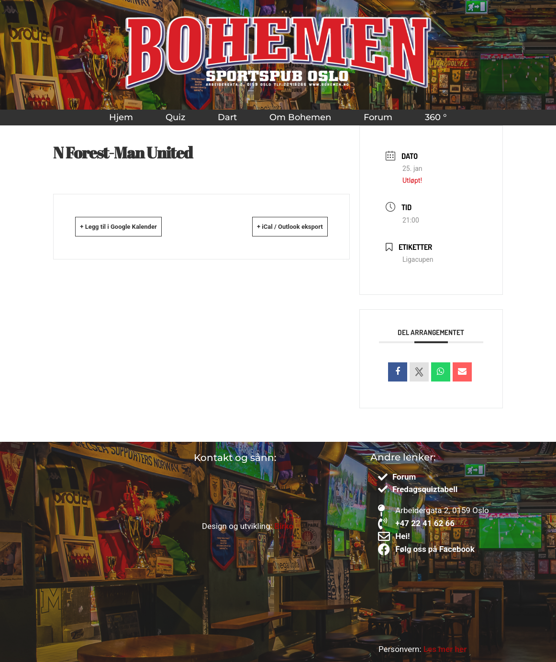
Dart (227, 117)
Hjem (121, 117)
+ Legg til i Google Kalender (133, 226)
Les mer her (445, 649)
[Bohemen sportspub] (96, 521)
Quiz (175, 117)
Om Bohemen (300, 117)
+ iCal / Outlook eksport (276, 226)
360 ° (436, 117)
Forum (378, 117)
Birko (283, 526)
